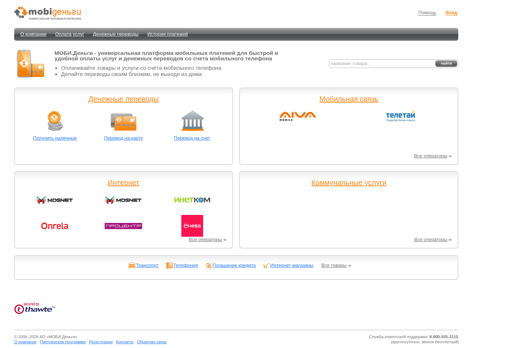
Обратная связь (152, 342)
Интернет (123, 183)
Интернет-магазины (292, 265)
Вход (451, 12)
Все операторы (430, 156)
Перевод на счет (192, 138)
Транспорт (147, 265)
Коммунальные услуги (349, 183)
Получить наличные (55, 138)
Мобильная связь (348, 99)
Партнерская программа (63, 342)
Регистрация (101, 342)
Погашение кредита (234, 265)
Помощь (427, 12)
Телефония (185, 265)
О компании (33, 34)
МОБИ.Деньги (62, 337)
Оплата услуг (69, 34)
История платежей (167, 34)
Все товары (334, 265)
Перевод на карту (123, 138)
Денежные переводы (116, 34)
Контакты (124, 342)
